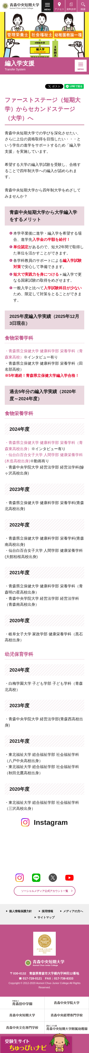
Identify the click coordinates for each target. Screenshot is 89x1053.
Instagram (19, 878)
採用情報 (47, 911)
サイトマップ (46, 917)
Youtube (69, 878)
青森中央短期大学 (21, 6)
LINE (36, 878)
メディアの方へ (73, 911)
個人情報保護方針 (20, 911)
